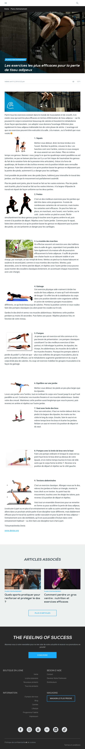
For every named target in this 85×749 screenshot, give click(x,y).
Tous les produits (31, 686)
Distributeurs (52, 682)
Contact (50, 674)
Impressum (33, 716)
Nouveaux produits (31, 682)
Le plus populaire (31, 678)
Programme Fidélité (30, 712)
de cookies (31, 742)
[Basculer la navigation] (5, 3)
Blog (36, 701)
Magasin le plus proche (61, 698)
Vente (36, 674)
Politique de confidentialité (15, 742)
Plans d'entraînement (19, 9)
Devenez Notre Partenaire (56, 678)
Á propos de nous (31, 697)
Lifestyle (35, 708)
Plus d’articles (42, 613)
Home (6, 9)
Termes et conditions (72, 745)
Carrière (35, 705)
